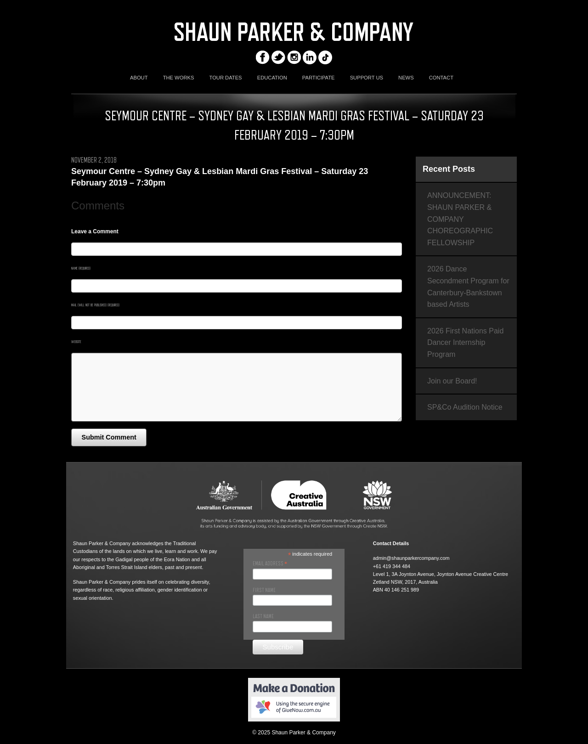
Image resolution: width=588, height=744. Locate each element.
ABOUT (139, 77)
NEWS (406, 77)
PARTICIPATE (318, 77)
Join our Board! (452, 381)
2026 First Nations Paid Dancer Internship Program (465, 342)
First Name (264, 590)
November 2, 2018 (94, 160)
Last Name (263, 616)
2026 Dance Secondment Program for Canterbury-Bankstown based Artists (468, 286)
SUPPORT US (366, 77)
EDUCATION (272, 77)
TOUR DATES (225, 77)
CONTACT (441, 77)
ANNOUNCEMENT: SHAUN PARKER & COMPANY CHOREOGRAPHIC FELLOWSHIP (460, 219)
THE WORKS (178, 77)
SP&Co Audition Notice (465, 407)
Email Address (270, 563)
